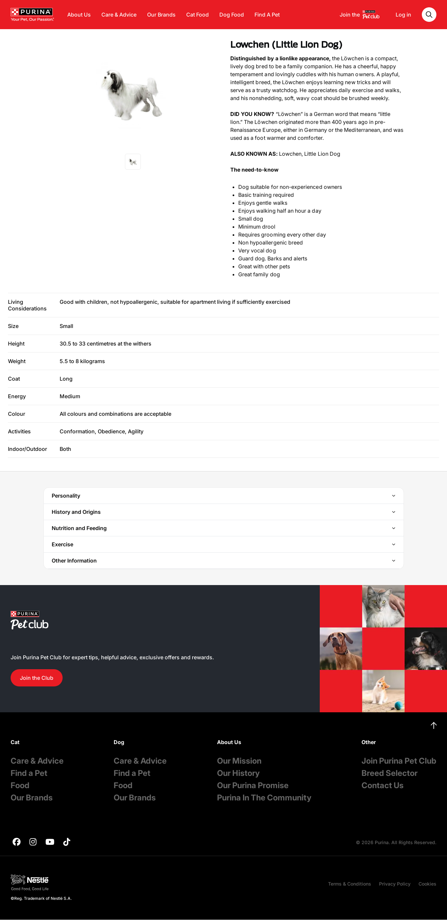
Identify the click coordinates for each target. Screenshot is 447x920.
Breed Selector (390, 773)
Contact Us (383, 785)
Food (20, 785)
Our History (238, 773)
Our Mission (239, 761)
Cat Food (197, 14)
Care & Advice (119, 14)
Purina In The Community (264, 797)
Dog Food (231, 14)
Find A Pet (267, 14)
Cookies (427, 884)
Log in (403, 14)
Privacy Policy (395, 884)
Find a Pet (29, 773)
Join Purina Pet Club (399, 761)
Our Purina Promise (253, 785)
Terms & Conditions (349, 884)
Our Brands (161, 14)
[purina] (17, 842)
